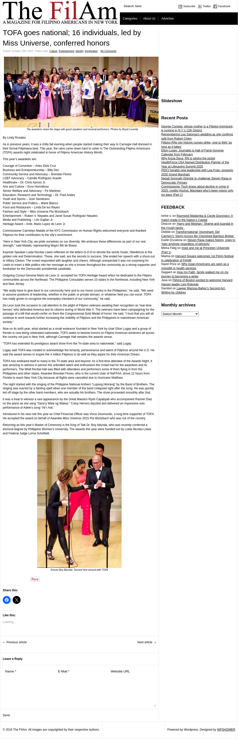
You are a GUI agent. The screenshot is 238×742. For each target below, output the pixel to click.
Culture (53, 51)
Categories (130, 18)
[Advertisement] (195, 60)
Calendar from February (177, 154)
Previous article (16, 642)
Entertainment (66, 51)
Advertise (167, 18)
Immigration (91, 51)
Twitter (207, 6)
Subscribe (189, 6)
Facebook (224, 6)
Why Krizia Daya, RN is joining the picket (188, 158)
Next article (144, 642)
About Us (149, 18)
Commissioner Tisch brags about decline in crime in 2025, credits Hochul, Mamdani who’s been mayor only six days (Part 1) (197, 191)
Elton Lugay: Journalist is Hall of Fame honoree (192, 150)
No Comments (108, 51)
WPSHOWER (226, 729)
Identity (79, 51)
